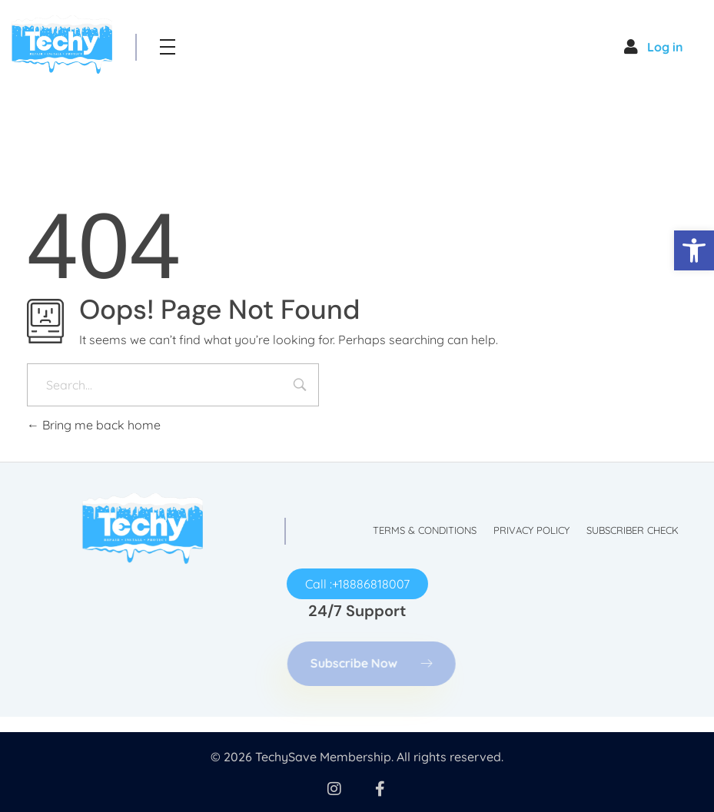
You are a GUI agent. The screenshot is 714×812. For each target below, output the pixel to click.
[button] (694, 250)
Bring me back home (94, 425)
